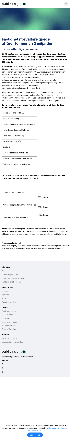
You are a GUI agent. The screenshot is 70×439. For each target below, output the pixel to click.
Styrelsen (6, 318)
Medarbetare (7, 315)
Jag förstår (35, 435)
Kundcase (6, 291)
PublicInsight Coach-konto (13, 278)
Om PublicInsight (9, 311)
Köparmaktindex (9, 302)
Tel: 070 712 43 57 (10, 338)
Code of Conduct (9, 329)
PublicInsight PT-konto (11, 282)
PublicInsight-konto (10, 275)
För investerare (8, 325)
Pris (3, 271)
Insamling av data (9, 322)
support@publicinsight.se (12, 342)
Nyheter (5, 295)
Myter (4, 298)
